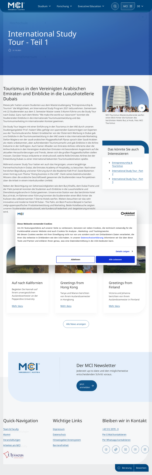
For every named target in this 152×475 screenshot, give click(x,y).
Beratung (124, 467)
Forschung (63, 6)
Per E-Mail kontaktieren (114, 434)
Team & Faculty (11, 429)
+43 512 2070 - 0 (110, 429)
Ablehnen (75, 259)
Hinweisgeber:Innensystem (67, 439)
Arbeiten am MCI (11, 445)
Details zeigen (122, 251)
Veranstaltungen (11, 439)
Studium (43, 6)
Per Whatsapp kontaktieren (116, 439)
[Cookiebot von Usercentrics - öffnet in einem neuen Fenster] (123, 214)
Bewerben (141, 467)
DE (138, 6)
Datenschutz (59, 434)
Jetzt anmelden (87, 386)
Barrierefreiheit (61, 445)
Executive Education (89, 6)
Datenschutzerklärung (92, 237)
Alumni (6, 434)
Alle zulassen (115, 259)
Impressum (59, 429)
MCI (125, 6)
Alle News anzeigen (76, 324)
